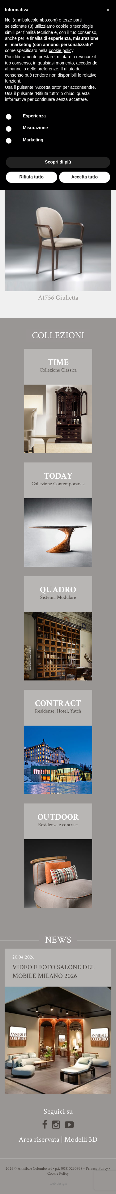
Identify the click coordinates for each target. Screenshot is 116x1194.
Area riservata (39, 1139)
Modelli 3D (80, 1139)
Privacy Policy (97, 1168)
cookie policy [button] (61, 50)
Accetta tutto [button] (84, 176)
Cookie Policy (58, 1173)
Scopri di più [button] (58, 161)
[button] (108, 10)
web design (58, 1183)
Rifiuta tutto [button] (31, 176)
